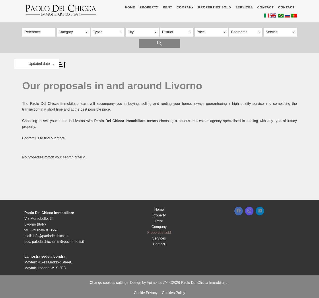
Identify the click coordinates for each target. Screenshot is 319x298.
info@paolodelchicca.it (50, 236)
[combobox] (73, 32)
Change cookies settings (109, 282)
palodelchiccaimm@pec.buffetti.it (58, 241)
